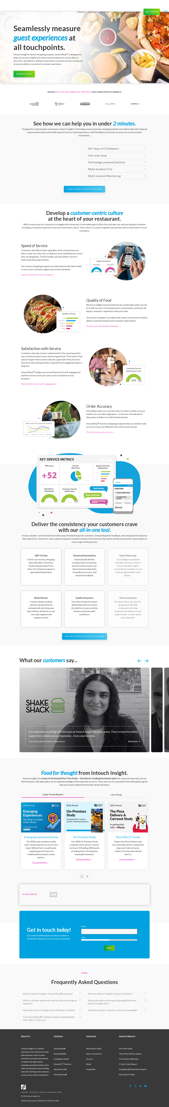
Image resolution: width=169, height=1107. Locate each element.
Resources (105, 5)
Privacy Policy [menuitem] (24, 1086)
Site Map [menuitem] (59, 1086)
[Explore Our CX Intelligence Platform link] (84, 636)
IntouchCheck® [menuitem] (60, 1063)
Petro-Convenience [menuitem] (94, 1048)
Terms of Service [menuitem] (33, 1086)
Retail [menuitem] (88, 1058)
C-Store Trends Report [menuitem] (128, 1058)
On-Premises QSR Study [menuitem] (128, 1053)
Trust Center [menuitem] (42, 1086)
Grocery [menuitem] (89, 1053)
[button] (165, 6)
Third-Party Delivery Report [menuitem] (130, 1048)
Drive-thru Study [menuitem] (125, 1042)
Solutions (81, 5)
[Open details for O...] (84, 835)
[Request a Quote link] (24, 74)
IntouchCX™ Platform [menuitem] (62, 1058)
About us (117, 5)
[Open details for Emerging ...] (41, 835)
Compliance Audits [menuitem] (61, 1053)
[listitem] (84, 709)
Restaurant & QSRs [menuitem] (94, 1042)
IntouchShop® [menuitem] (59, 1042)
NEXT (109, 942)
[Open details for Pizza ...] (128, 835)
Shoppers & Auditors (132, 5)
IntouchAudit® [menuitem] (60, 1048)
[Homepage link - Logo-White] (23, 1082)
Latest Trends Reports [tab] (52, 794)
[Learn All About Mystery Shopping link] (84, 189)
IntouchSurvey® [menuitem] (60, 1068)
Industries (93, 5)
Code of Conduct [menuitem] (51, 1086)
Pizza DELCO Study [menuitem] (127, 1068)
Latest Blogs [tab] (116, 794)
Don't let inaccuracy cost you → (100, 432)
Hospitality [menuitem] (90, 1063)
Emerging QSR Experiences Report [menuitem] (133, 1063)
